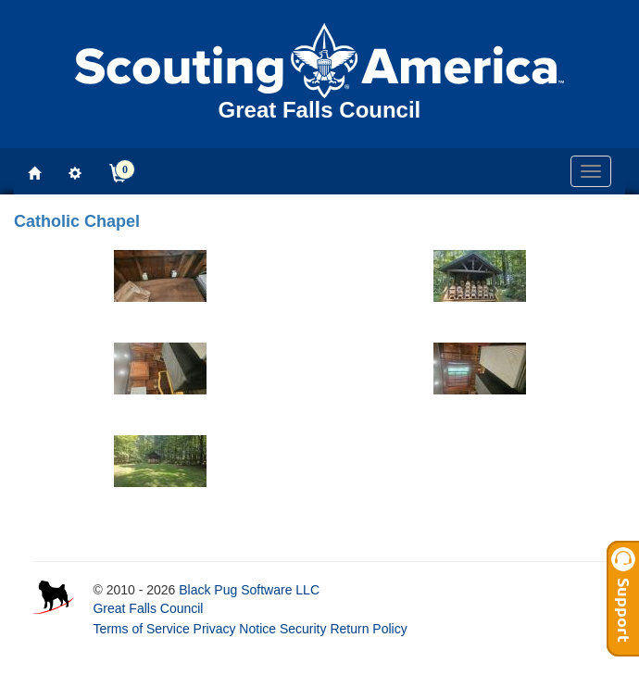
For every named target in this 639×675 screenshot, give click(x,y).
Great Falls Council (148, 608)
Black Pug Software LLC (249, 589)
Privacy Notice (235, 628)
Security (303, 628)
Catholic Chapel (77, 221)
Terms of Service (141, 628)
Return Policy (368, 628)
